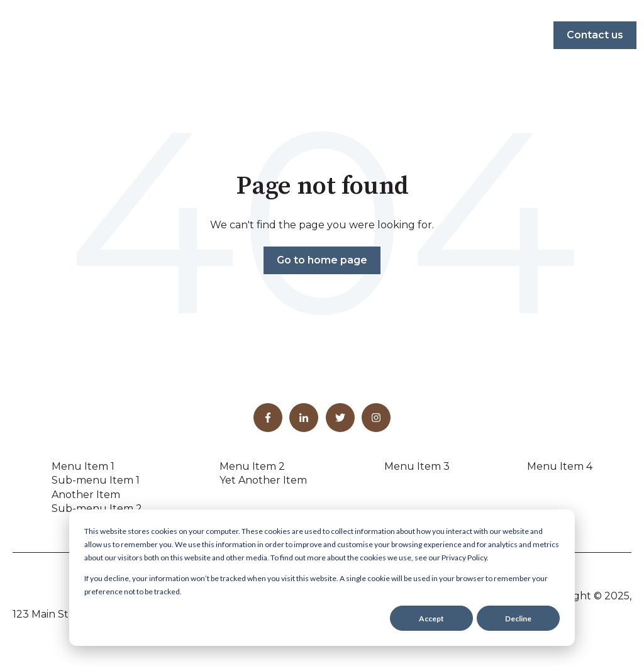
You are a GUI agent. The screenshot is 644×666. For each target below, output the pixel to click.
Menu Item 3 (417, 466)
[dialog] (322, 577)
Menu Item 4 (559, 466)
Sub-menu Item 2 (97, 508)
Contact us (595, 35)
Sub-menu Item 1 (96, 480)
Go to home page (322, 260)
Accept (431, 618)
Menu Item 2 (252, 466)
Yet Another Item (263, 480)
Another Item (86, 495)
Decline (518, 618)
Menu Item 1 (83, 466)
